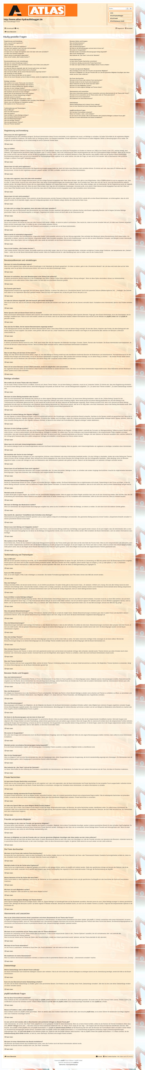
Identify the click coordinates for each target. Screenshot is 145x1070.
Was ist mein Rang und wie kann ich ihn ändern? (17, 75)
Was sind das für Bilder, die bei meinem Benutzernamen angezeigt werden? (25, 71)
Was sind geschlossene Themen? (13, 122)
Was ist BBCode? (9, 110)
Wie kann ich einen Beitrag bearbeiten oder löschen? (19, 84)
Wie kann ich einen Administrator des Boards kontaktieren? (86, 117)
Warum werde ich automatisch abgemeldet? (16, 55)
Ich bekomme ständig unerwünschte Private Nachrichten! (85, 63)
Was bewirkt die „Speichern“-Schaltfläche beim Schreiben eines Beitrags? (24, 100)
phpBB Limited (111, 316)
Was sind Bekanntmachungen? (13, 118)
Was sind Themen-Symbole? (12, 124)
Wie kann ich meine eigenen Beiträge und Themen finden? (86, 87)
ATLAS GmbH (114, 18)
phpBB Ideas (90, 1012)
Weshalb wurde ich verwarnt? (12, 97)
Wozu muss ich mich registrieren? (13, 43)
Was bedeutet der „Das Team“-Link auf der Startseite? (84, 55)
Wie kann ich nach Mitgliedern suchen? (80, 85)
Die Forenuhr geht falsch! (11, 66)
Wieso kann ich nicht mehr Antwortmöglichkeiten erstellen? (20, 90)
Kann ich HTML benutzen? (11, 111)
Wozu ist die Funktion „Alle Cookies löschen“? (17, 57)
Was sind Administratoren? (77, 43)
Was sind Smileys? (9, 113)
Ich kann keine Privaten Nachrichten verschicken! (83, 61)
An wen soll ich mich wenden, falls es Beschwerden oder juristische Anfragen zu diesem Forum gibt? (97, 115)
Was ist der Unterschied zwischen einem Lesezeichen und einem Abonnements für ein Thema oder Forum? (99, 93)
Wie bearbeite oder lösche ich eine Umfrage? (16, 91)
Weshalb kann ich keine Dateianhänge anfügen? (17, 95)
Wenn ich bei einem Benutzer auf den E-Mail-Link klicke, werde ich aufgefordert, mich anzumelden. (31, 77)
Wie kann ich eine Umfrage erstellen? (14, 88)
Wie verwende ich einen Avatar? (13, 73)
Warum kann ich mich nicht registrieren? (15, 46)
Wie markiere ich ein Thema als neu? (14, 104)
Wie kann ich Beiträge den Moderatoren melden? (17, 98)
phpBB (62, 1060)
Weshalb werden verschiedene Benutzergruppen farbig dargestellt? (88, 51)
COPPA (103, 180)
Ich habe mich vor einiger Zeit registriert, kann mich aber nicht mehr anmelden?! (26, 51)
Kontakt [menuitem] (99, 1056)
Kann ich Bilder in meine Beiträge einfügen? (16, 115)
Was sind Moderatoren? (76, 44)
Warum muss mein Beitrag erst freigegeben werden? (18, 102)
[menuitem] (16, 28)
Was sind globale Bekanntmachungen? (15, 117)
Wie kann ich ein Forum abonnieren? (80, 96)
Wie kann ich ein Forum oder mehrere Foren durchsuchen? (86, 80)
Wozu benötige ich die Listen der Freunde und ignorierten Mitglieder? (89, 70)
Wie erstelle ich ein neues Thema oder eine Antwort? (18, 83)
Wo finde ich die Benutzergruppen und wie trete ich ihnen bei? (87, 48)
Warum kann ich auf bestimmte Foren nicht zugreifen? (19, 93)
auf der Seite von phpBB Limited (58, 1001)
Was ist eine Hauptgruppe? (77, 53)
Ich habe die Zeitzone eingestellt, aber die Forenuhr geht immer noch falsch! (25, 68)
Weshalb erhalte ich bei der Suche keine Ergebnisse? (84, 82)
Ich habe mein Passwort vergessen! (14, 53)
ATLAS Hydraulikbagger (116, 15)
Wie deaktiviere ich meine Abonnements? (81, 98)
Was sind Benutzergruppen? (77, 46)
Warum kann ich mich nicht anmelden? (15, 50)
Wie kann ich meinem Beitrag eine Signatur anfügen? (19, 86)
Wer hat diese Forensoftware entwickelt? (81, 112)
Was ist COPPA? (9, 44)
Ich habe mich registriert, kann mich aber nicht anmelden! (20, 48)
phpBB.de (124, 316)
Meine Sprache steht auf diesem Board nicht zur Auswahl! (20, 70)
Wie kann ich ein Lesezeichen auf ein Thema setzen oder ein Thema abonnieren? (92, 95)
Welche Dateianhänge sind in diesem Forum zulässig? (85, 104)
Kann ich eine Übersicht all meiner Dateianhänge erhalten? (86, 106)
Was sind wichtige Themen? (12, 120)
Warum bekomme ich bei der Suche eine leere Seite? (84, 83)
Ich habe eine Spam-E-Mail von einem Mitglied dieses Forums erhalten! (89, 64)
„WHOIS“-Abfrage (12, 1026)
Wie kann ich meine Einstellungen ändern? (16, 63)
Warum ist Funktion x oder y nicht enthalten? (82, 114)
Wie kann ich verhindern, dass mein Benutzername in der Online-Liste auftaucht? (26, 64)
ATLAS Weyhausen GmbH (117, 21)
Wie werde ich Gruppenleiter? (78, 50)
